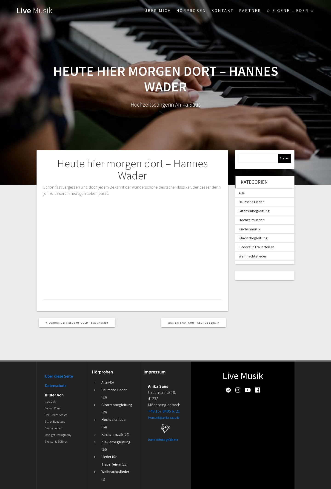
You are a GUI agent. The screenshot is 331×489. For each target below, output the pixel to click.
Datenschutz (55, 385)
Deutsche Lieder (251, 202)
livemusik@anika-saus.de (163, 418)
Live (34, 10)
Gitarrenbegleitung (254, 211)
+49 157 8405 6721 (164, 411)
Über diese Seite (59, 376)
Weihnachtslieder (252, 256)
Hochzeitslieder (251, 220)
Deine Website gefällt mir (163, 440)
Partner (250, 10)
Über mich (157, 10)
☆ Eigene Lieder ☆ (290, 10)
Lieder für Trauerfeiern (256, 247)
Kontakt (222, 10)
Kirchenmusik (249, 229)
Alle (242, 193)
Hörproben (191, 10)
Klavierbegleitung (253, 238)
